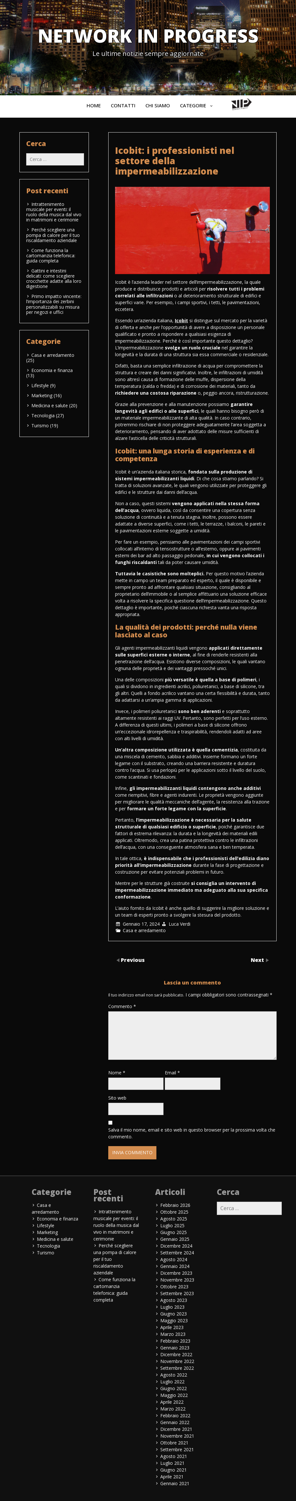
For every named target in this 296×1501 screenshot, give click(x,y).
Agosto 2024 (173, 1259)
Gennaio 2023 (174, 1348)
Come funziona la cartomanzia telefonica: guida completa (50, 255)
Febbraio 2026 (175, 1205)
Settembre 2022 (177, 1368)
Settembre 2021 (177, 1449)
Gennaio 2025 (174, 1239)
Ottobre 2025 (174, 1212)
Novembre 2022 (177, 1361)
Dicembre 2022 (176, 1354)
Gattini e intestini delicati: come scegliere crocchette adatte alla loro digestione (53, 278)
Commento (122, 1006)
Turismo (40, 425)
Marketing (41, 395)
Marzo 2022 (172, 1409)
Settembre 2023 (177, 1293)
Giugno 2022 (173, 1388)
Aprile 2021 (172, 1477)
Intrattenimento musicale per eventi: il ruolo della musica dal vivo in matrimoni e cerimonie (53, 212)
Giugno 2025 (173, 1232)
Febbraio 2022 (175, 1415)
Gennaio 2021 (174, 1483)
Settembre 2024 (177, 1253)
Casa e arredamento (144, 930)
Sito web (117, 1098)
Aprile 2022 (172, 1402)
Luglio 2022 (172, 1382)
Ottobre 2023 (174, 1286)
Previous (133, 959)
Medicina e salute (49, 405)
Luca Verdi (179, 924)
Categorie (193, 105)
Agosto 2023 (173, 1300)
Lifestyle (40, 385)
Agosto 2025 (173, 1219)
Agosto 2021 (173, 1456)
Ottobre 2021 (174, 1443)
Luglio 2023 (172, 1307)
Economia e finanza (52, 370)
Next (258, 959)
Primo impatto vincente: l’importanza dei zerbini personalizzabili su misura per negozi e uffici (53, 304)
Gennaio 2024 (174, 1266)
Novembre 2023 (177, 1280)
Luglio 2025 (172, 1225)
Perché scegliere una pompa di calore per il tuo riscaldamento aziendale (53, 235)
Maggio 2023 (174, 1320)
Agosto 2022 (173, 1375)
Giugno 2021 (173, 1470)
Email (172, 1073)
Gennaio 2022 (174, 1422)
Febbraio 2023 (175, 1341)
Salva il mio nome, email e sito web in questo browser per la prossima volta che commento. (191, 1133)
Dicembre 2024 (176, 1246)
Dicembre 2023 (176, 1273)
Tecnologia (43, 415)
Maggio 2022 (174, 1395)
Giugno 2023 (173, 1314)
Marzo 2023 (172, 1334)
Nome (116, 1073)
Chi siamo (157, 105)
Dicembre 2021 (176, 1429)
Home (94, 105)
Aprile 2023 (172, 1327)
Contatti (123, 105)
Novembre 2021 (177, 1436)
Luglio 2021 (172, 1463)
